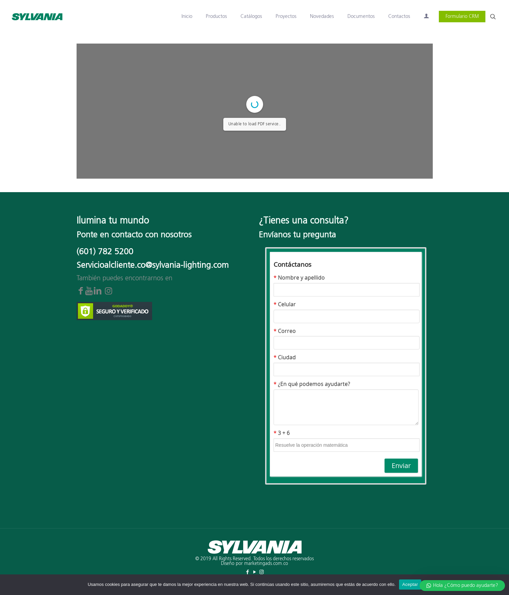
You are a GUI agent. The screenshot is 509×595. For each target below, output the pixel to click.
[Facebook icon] (247, 572)
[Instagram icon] (261, 572)
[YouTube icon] (254, 572)
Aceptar (410, 584)
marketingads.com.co (266, 563)
